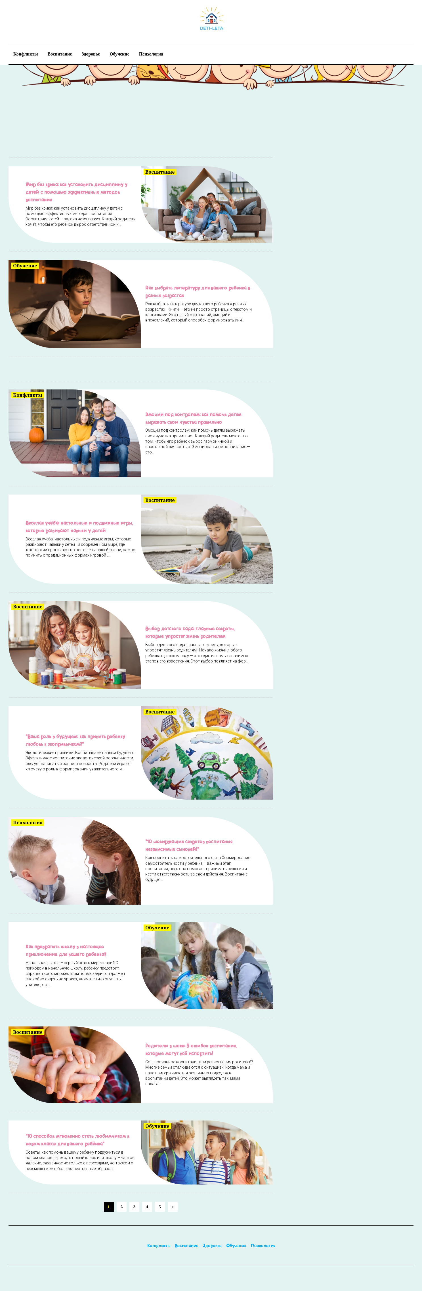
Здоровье (90, 54)
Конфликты (25, 54)
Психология (151, 54)
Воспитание (59, 54)
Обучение (119, 54)
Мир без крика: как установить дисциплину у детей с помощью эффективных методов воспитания (81, 193)
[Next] (183, 1209)
